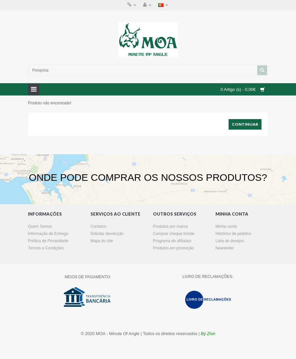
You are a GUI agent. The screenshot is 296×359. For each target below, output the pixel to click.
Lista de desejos (229, 241)
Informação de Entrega (48, 233)
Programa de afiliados (172, 241)
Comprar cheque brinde (173, 233)
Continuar (245, 124)
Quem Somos (40, 226)
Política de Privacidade (48, 241)
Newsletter (224, 248)
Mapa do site (101, 241)
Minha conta (226, 226)
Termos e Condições (46, 248)
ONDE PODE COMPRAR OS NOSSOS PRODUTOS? (148, 177)
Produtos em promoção (173, 248)
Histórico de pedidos (233, 233)
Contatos (98, 226)
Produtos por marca (170, 226)
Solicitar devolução (107, 233)
